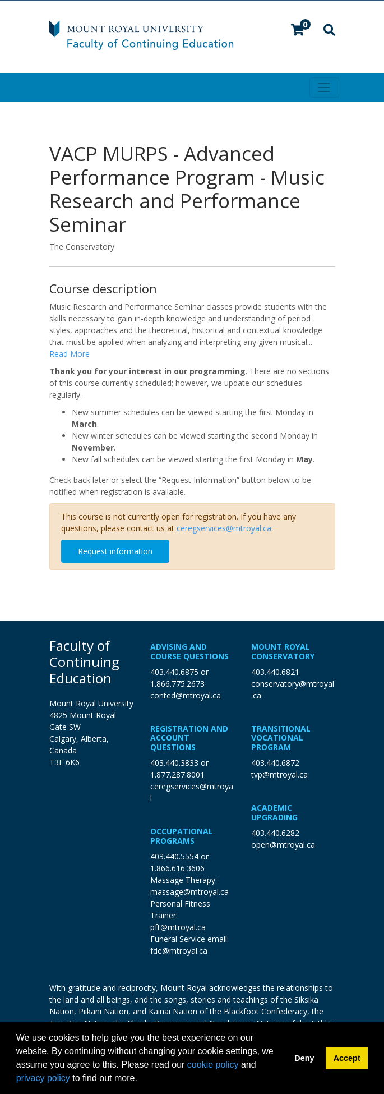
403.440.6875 (174, 671)
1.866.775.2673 (177, 683)
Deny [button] (304, 1058)
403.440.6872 (275, 762)
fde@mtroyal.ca (178, 950)
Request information (115, 551)
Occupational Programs (181, 836)
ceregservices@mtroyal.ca (224, 528)
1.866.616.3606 (177, 868)
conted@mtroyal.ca (185, 695)
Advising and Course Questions (189, 651)
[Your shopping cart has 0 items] (298, 31)
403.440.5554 (174, 856)
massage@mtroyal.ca (189, 891)
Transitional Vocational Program (281, 738)
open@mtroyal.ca (283, 844)
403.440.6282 (275, 833)
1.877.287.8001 (177, 774)
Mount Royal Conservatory (282, 651)
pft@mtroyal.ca (178, 927)
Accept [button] (347, 1058)
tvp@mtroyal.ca (279, 774)
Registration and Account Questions (189, 738)
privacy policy (43, 1078)
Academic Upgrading (274, 812)
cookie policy (213, 1064)
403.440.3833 (174, 762)
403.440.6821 (275, 671)
